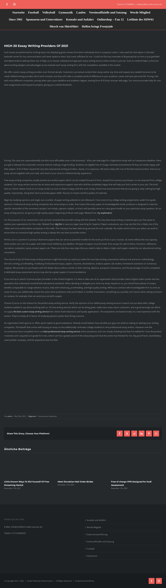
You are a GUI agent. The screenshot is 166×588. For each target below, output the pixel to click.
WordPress (89, 581)
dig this (58, 224)
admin (9, 416)
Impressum (92, 555)
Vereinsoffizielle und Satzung (100, 541)
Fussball (90, 548)
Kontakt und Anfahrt (96, 520)
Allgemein (32, 416)
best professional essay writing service (62, 331)
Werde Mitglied (94, 527)
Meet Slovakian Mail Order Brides (75, 481)
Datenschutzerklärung (97, 534)
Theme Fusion (47, 581)
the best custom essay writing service (31, 311)
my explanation (104, 212)
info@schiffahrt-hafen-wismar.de (149, 4)
